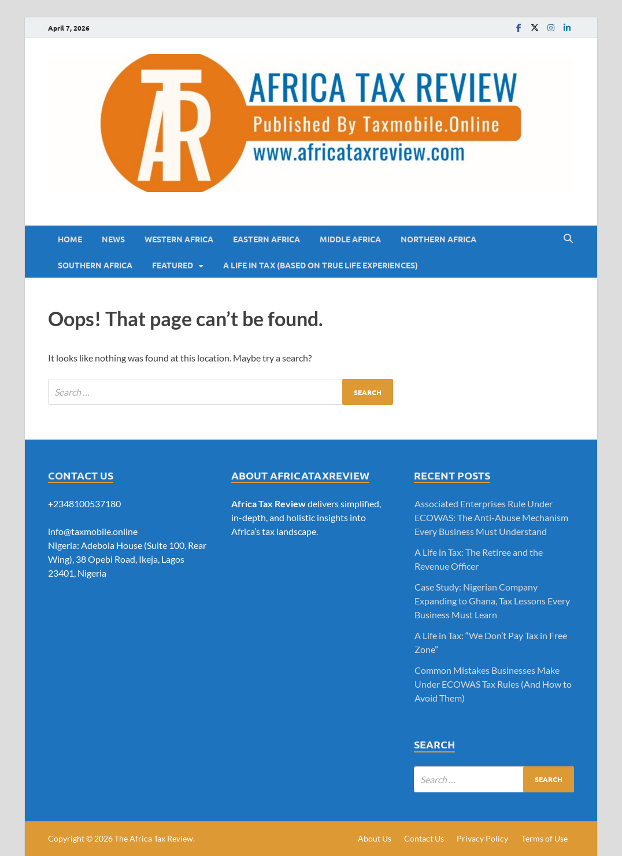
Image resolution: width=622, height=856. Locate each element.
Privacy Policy (482, 838)
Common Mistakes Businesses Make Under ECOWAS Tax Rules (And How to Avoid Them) (493, 684)
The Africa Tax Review (153, 838)
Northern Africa (438, 239)
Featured (172, 265)
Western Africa (179, 239)
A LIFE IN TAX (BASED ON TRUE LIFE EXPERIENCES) (320, 265)
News (113, 239)
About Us (374, 838)
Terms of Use (544, 838)
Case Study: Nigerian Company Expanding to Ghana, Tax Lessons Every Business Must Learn (492, 600)
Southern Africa (95, 265)
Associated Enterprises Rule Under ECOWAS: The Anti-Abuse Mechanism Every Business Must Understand (491, 517)
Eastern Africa (266, 239)
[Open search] (568, 239)
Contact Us (424, 838)
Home (70, 239)
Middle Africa (350, 239)
